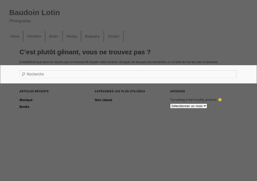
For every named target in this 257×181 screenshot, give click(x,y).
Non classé (103, 100)
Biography (92, 36)
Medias (72, 36)
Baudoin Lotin (34, 12)
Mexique (26, 100)
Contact (113, 36)
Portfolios (34, 36)
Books (53, 36)
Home (15, 36)
